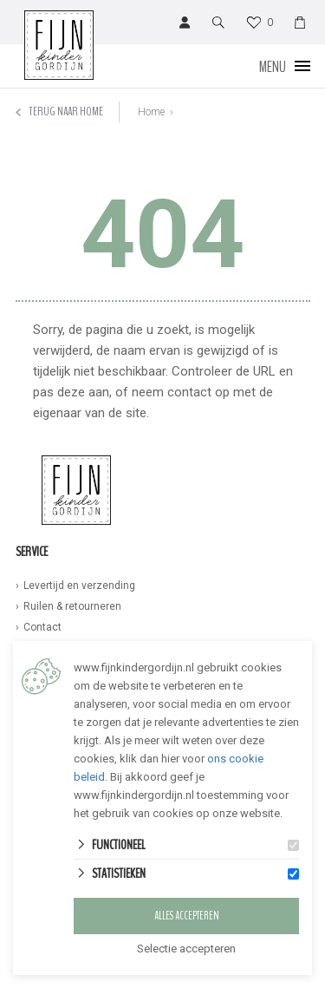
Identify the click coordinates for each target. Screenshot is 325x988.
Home (151, 112)
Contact (42, 627)
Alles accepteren (186, 916)
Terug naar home (59, 111)
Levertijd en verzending (79, 585)
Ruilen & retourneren (72, 606)
